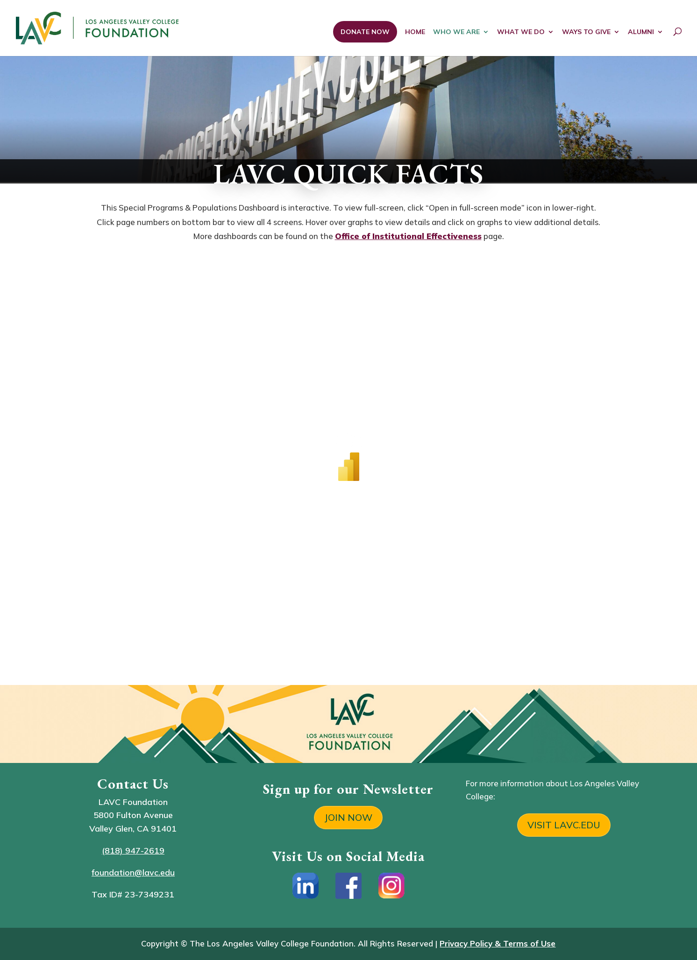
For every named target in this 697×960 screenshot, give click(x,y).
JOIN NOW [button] (348, 817)
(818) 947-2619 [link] (133, 850)
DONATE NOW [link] (365, 32)
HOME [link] (415, 32)
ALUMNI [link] (641, 32)
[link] (139, 27)
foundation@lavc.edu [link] (133, 872)
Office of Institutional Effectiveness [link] (408, 236)
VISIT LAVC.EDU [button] (563, 825)
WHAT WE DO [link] (521, 32)
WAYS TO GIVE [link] (586, 32)
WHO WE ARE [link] (456, 32)
